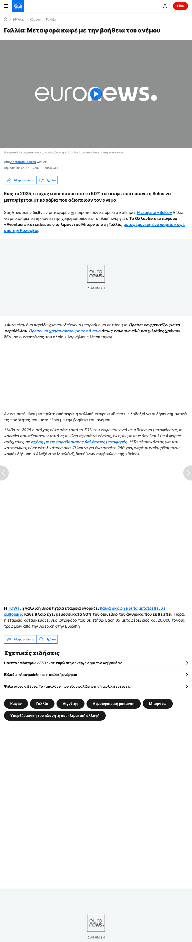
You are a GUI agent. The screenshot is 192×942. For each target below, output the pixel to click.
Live (180, 6)
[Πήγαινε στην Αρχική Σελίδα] (18, 6)
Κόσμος (35, 19)
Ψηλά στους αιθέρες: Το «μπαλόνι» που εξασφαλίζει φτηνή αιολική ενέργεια (67, 686)
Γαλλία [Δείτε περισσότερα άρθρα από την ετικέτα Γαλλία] (42, 703)
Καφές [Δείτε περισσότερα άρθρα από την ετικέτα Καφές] (16, 703)
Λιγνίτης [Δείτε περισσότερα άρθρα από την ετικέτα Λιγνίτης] (70, 703)
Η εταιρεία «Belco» (154, 212)
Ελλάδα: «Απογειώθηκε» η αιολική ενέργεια (40, 674)
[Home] (5, 19)
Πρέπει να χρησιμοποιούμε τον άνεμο (64, 330)
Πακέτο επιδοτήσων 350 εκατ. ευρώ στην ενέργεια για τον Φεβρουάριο (63, 663)
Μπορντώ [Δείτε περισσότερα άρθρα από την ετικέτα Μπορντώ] (157, 703)
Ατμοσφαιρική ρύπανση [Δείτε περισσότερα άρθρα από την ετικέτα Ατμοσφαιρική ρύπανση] (113, 703)
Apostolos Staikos (23, 162)
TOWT (14, 608)
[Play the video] (96, 94)
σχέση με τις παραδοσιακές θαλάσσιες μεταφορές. (79, 441)
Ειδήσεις (18, 19)
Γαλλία (51, 19)
